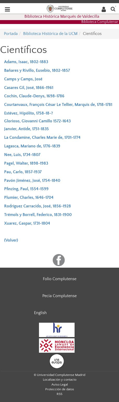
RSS (59, 394)
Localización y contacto (59, 379)
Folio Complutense (59, 279)
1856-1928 (62, 206)
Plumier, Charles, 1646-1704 (29, 197)
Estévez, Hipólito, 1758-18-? (28, 113)
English (40, 312)
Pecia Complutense (59, 295)
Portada (11, 33)
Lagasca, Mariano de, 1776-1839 (32, 146)
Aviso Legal (59, 384)
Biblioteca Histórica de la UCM (50, 33)
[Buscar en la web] (113, 8)
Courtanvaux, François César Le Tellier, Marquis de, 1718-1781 (58, 104)
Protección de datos (59, 389)
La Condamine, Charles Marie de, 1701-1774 (42, 137)
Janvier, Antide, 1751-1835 (26, 129)
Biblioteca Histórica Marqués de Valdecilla (61, 16)
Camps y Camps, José (23, 79)
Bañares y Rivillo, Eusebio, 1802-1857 (37, 70)
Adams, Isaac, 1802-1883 (26, 61)
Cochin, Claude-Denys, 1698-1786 (34, 96)
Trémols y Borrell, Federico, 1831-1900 (38, 214)
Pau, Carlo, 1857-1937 (23, 172)
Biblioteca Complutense (99, 22)
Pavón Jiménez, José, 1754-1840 (32, 180)
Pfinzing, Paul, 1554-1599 (26, 189)
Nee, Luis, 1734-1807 (22, 154)
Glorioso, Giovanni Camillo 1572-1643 (37, 121)
